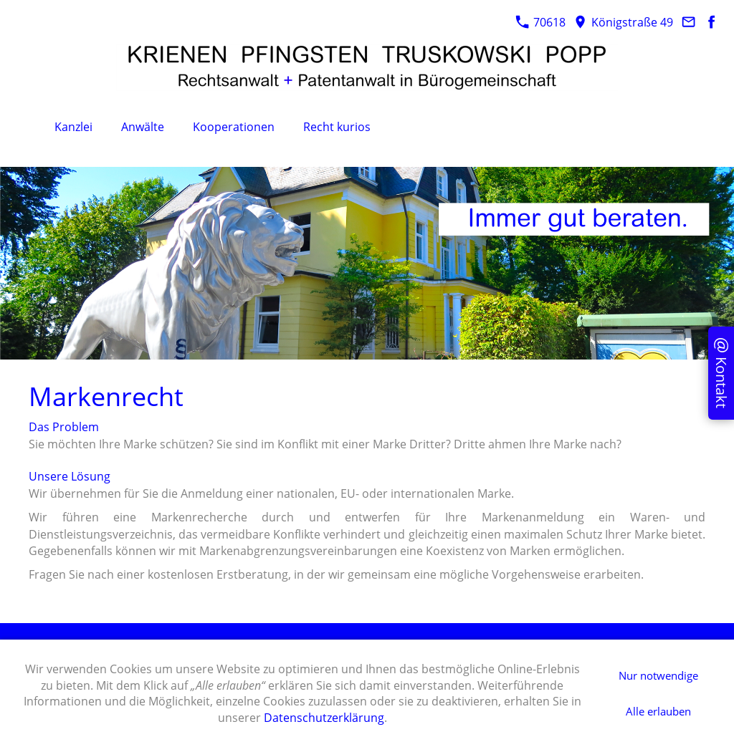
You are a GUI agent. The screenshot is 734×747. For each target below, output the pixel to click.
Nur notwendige (658, 675)
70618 (540, 22)
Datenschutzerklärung (324, 718)
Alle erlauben (658, 711)
